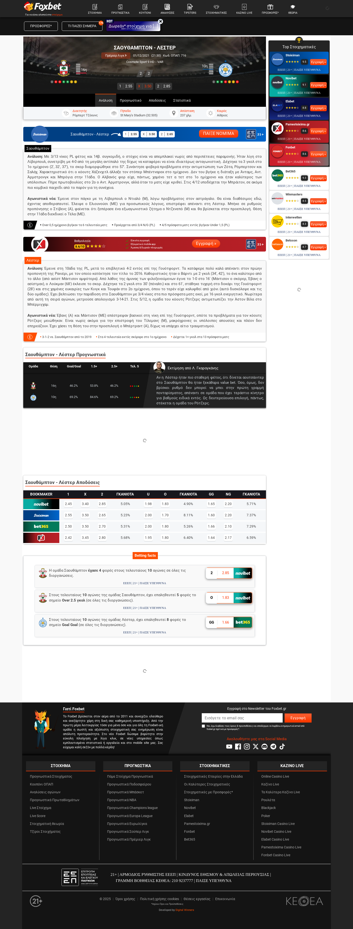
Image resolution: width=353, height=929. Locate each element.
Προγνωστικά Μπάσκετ (125, 792)
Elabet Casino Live (275, 839)
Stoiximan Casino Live (278, 824)
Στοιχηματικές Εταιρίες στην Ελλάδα (213, 776)
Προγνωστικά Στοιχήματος (51, 776)
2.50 (68, 526)
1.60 (211, 515)
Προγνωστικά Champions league (132, 808)
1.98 (148, 504)
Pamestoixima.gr (298, 124)
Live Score (37, 816)
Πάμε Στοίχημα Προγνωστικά (130, 776)
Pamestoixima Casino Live (281, 847)
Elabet (290, 101)
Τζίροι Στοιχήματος (45, 832)
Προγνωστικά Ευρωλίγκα (127, 824)
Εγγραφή (298, 718)
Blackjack (268, 808)
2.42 (68, 538)
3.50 (144, 86)
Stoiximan (293, 55)
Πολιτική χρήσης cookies (159, 899)
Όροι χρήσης (125, 899)
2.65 (102, 515)
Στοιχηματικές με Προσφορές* (208, 792)
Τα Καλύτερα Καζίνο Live (280, 792)
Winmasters (294, 194)
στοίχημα (57, 14)
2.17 (228, 538)
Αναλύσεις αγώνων (45, 792)
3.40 (85, 504)
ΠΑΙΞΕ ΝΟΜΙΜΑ (219, 133)
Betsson (291, 240)
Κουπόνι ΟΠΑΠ (41, 784)
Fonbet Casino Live (275, 855)
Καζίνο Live (270, 784)
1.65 (211, 504)
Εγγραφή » (206, 243)
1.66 (211, 526)
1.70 (165, 515)
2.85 (163, 86)
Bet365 (290, 171)
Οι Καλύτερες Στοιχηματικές (207, 784)
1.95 (148, 538)
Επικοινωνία (225, 899)
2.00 (148, 515)
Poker (265, 816)
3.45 (85, 538)
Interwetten (294, 217)
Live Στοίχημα (40, 808)
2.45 (68, 504)
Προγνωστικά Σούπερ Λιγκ (128, 832)
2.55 (125, 86)
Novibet (291, 78)
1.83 (165, 504)
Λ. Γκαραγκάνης (205, 368)
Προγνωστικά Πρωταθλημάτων (54, 800)
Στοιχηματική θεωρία (47, 824)
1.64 (211, 538)
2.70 (102, 526)
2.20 (228, 504)
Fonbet (290, 147)
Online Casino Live (275, 776)
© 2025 (105, 899)
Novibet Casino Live (276, 832)
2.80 (102, 538)
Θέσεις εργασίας (197, 899)
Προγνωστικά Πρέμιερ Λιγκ (129, 839)
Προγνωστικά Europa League (129, 816)
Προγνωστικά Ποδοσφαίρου (129, 784)
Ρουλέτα (268, 800)
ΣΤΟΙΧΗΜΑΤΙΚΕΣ (215, 765)
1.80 (165, 526)
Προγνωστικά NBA (121, 800)
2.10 (228, 526)
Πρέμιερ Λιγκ (115, 55)
